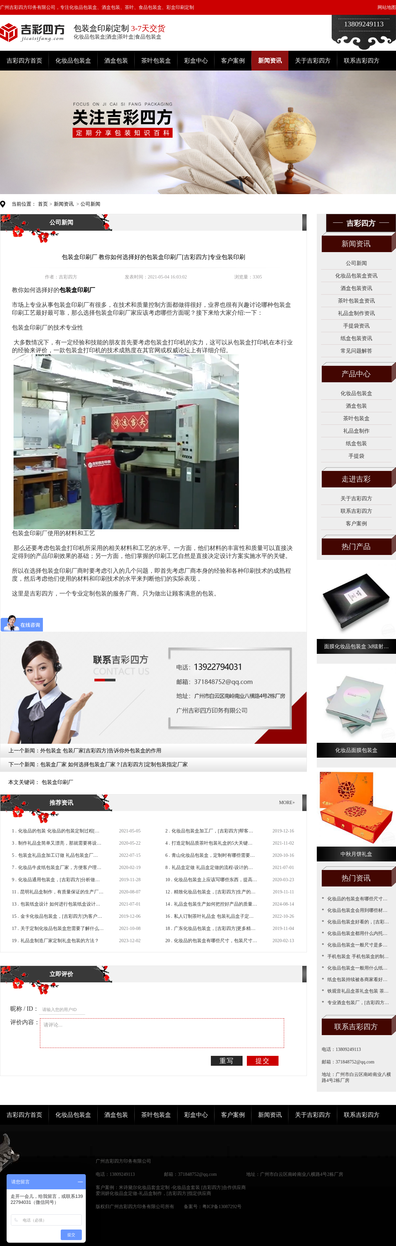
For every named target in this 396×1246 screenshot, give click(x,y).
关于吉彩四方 (313, 60)
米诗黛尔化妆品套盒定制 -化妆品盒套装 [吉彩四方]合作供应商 (182, 1187)
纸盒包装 (356, 443)
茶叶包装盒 (156, 60)
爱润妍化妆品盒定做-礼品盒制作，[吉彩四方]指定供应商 (153, 1193)
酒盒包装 (116, 60)
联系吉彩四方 (362, 60)
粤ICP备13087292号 (222, 1206)
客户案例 (233, 60)
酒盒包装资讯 (356, 288)
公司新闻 (90, 204)
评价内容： (25, 1022)
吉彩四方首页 (24, 60)
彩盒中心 (196, 60)
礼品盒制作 (356, 431)
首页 (43, 204)
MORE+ (287, 802)
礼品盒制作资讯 (356, 313)
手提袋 (356, 456)
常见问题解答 (356, 351)
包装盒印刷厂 (57, 782)
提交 (262, 1060)
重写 (226, 1060)
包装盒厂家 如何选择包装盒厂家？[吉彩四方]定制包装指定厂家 (114, 764)
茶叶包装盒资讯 (356, 301)
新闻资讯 (270, 60)
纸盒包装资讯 (356, 338)
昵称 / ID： (24, 1008)
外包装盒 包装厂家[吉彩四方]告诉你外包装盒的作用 (100, 750)
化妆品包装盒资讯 (356, 275)
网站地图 (387, 7)
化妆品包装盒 (73, 60)
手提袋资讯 (356, 326)
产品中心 (356, 374)
